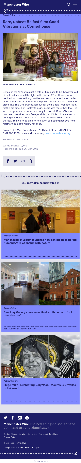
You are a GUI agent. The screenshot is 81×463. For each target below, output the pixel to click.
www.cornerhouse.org (58, 133)
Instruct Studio (17, 447)
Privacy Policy (10, 437)
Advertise (32, 434)
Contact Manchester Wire (15, 434)
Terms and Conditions (48, 434)
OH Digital (34, 447)
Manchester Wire (16, 5)
